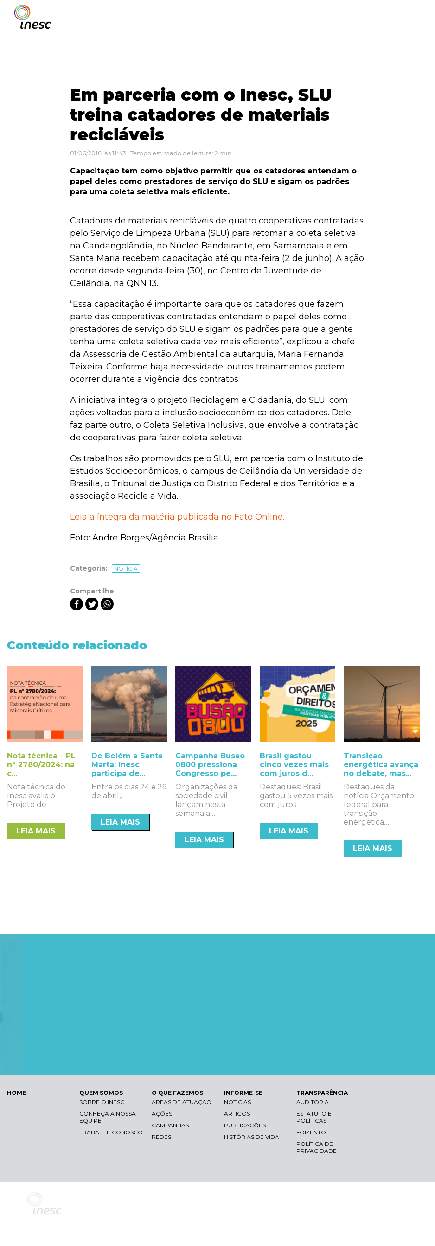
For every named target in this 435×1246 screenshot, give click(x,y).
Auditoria (312, 1102)
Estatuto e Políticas (314, 1117)
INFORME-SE (243, 1092)
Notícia (126, 568)
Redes (161, 1136)
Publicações (245, 1125)
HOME (16, 1092)
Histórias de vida (251, 1136)
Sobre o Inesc (101, 1102)
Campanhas (170, 1125)
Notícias (237, 1102)
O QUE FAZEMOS (177, 1092)
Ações (162, 1113)
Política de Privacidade (316, 1147)
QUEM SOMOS (101, 1092)
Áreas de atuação (181, 1102)
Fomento (311, 1132)
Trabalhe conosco (111, 1132)
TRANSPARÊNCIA (322, 1092)
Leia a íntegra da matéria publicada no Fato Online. (177, 517)
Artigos (237, 1113)
